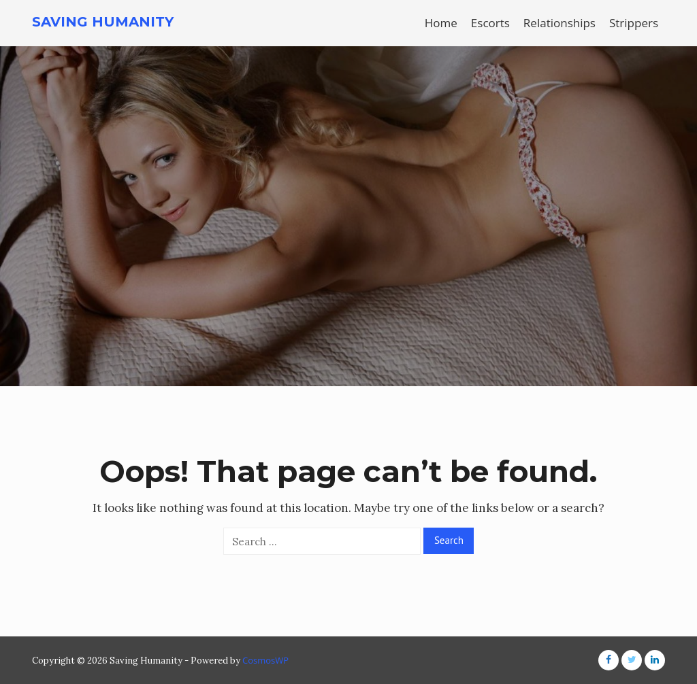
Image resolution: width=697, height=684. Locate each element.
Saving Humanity (103, 22)
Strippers (633, 23)
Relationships (559, 23)
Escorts (490, 23)
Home (441, 23)
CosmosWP (265, 660)
